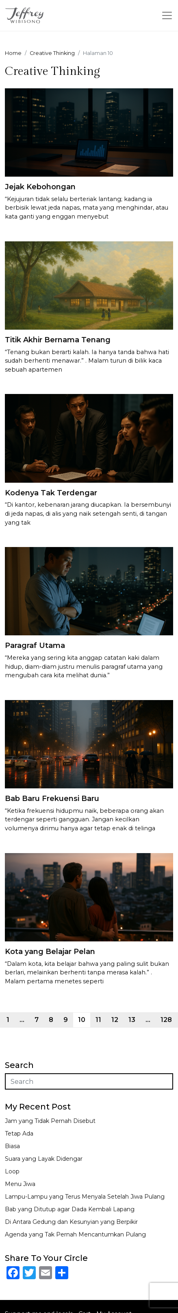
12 (114, 1020)
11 (98, 1020)
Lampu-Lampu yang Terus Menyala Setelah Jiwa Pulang (85, 1196)
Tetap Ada (19, 1133)
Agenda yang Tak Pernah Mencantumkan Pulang (75, 1234)
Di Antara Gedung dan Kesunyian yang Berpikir (71, 1221)
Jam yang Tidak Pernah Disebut (50, 1121)
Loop (12, 1171)
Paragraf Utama (35, 645)
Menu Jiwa (20, 1184)
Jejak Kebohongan (40, 186)
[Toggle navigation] (167, 15)
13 (131, 1020)
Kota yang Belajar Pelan (50, 951)
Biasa (12, 1146)
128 (166, 1020)
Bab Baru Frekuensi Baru (52, 798)
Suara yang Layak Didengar (43, 1158)
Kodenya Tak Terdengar (51, 492)
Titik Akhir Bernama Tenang (58, 339)
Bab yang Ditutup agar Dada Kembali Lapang (70, 1209)
